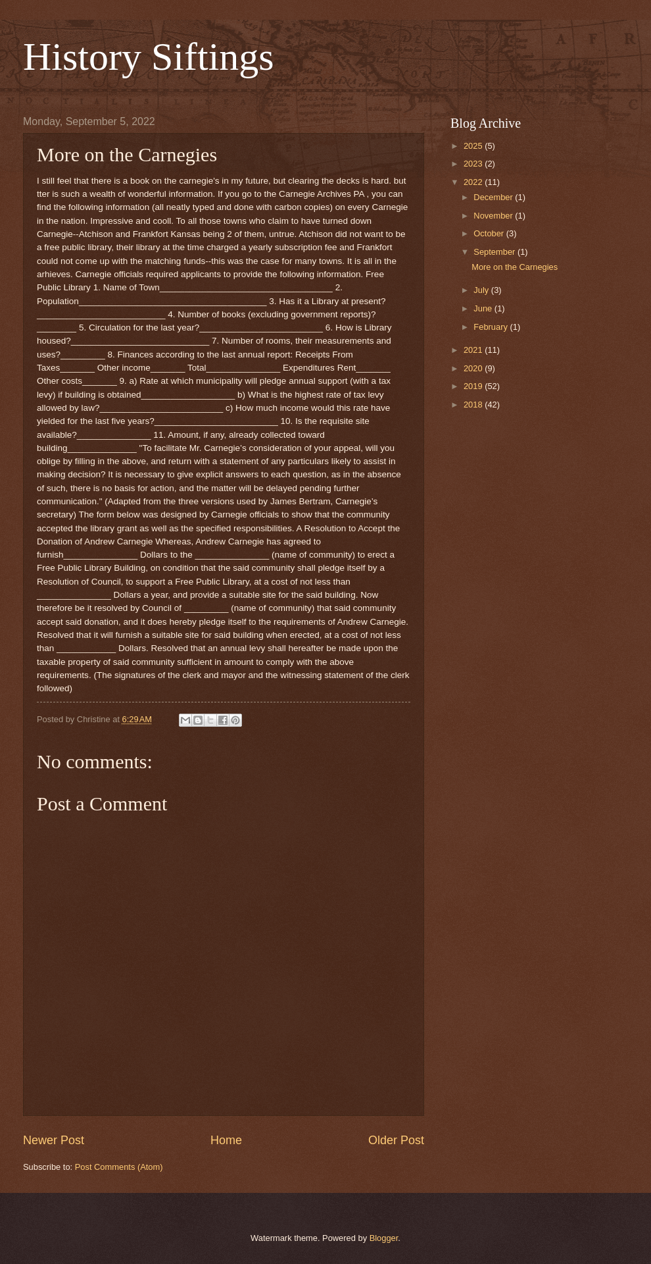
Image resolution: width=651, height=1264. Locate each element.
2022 (474, 182)
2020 (474, 368)
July (482, 290)
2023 (474, 164)
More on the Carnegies (514, 267)
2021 (474, 350)
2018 (474, 404)
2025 (474, 146)
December (494, 197)
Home (226, 1140)
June (483, 308)
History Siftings (148, 56)
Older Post (396, 1140)
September (495, 252)
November (494, 216)
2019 (474, 386)
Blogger (384, 1238)
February (491, 327)
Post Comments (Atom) (119, 1167)
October (489, 233)
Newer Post (53, 1140)
